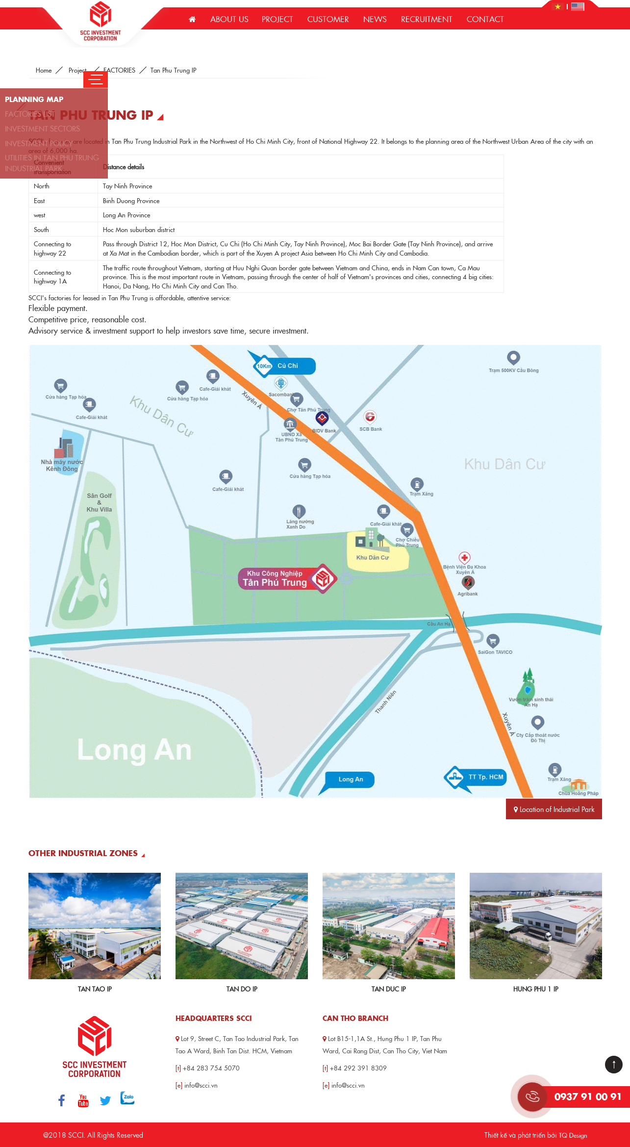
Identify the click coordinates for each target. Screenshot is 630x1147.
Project (277, 19)
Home (43, 69)
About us (229, 19)
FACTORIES (119, 69)
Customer (328, 19)
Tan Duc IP (388, 988)
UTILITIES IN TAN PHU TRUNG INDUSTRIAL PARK (52, 162)
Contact (485, 19)
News (375, 19)
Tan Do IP (242, 988)
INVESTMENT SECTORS (42, 128)
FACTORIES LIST (30, 113)
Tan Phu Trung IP (173, 69)
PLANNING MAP (34, 99)
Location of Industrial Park (554, 809)
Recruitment (427, 19)
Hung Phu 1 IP (535, 988)
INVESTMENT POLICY (39, 143)
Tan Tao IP (94, 988)
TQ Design (573, 1134)
